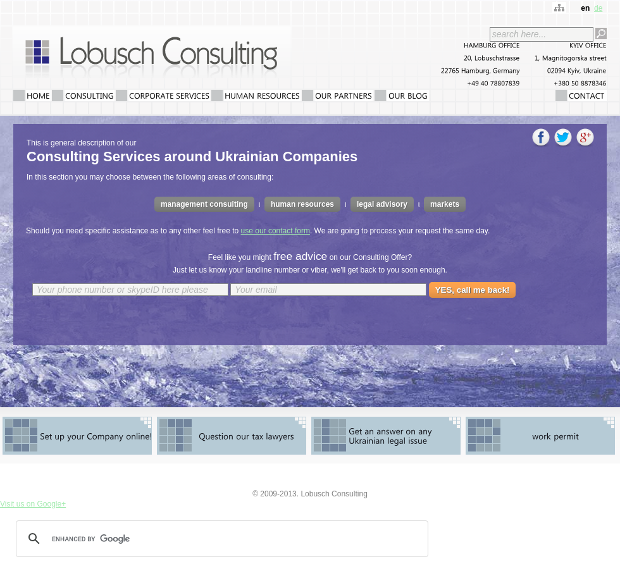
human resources (302, 204)
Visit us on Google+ (33, 504)
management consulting (204, 204)
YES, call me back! (472, 290)
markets (444, 204)
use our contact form (275, 230)
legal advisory (382, 204)
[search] (220, 538)
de (598, 8)
